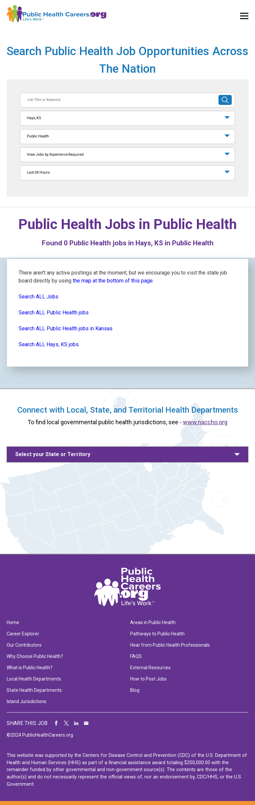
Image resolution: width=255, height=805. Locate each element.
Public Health (38, 136)
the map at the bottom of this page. (113, 281)
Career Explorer (23, 633)
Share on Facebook (56, 723)
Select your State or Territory (52, 454)
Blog (134, 690)
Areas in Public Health (153, 622)
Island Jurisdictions (26, 701)
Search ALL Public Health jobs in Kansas (66, 328)
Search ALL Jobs (38, 296)
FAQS (136, 656)
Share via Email (86, 723)
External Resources (150, 667)
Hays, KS (34, 118)
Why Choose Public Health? (35, 656)
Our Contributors (24, 645)
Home (13, 622)
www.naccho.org (205, 422)
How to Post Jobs (148, 679)
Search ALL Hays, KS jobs (49, 344)
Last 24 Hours (38, 172)
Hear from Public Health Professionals (170, 645)
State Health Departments (34, 690)
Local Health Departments (34, 679)
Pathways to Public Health (157, 633)
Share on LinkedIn (76, 723)
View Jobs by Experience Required (55, 154)
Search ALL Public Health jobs (54, 312)
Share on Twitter (66, 723)
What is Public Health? (29, 667)
